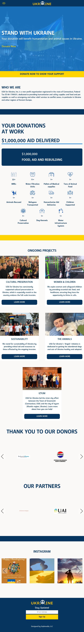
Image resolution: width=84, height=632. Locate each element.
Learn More (19, 302)
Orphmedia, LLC (47, 626)
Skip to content (8, 10)
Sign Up (42, 617)
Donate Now (9, 46)
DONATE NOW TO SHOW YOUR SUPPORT (42, 74)
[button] (2, 456)
